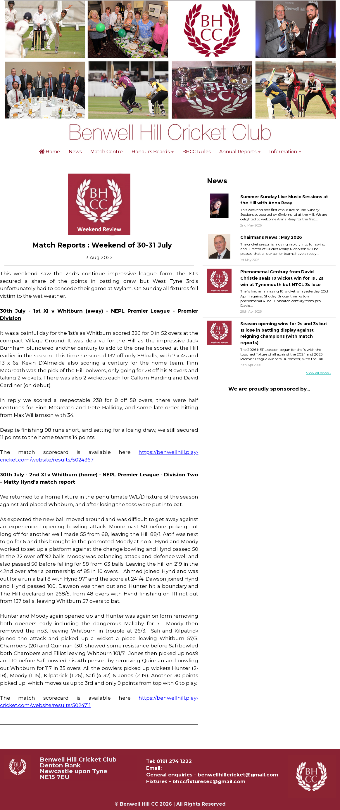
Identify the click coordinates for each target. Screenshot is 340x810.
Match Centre (106, 151)
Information (285, 151)
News (75, 151)
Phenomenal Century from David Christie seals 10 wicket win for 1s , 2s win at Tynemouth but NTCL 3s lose (281, 278)
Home (49, 151)
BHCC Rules (196, 151)
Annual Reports (239, 151)
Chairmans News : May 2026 (271, 237)
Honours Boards (153, 151)
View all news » (318, 373)
